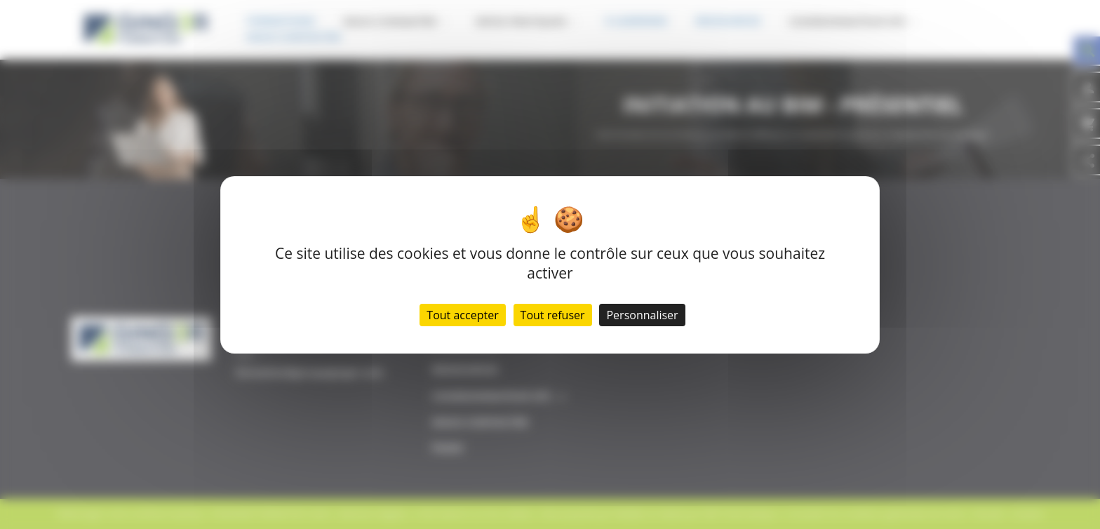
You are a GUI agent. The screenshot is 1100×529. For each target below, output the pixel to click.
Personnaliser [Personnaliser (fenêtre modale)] (642, 315)
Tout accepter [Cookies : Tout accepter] (462, 315)
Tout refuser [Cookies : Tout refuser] (553, 315)
